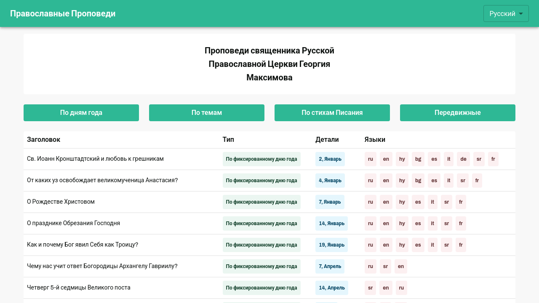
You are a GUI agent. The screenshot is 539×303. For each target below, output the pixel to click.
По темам (206, 112)
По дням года (81, 112)
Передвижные (457, 112)
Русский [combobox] (502, 13)
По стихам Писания (332, 112)
